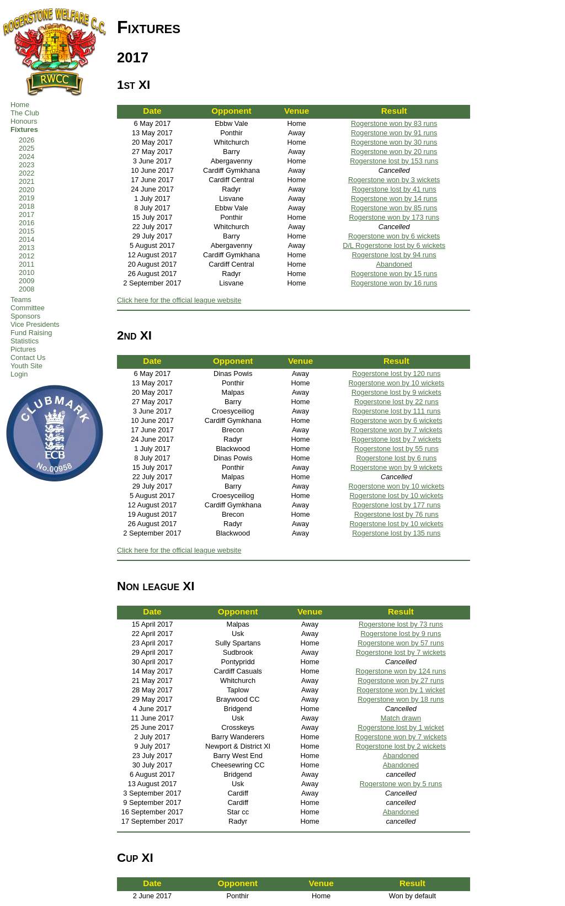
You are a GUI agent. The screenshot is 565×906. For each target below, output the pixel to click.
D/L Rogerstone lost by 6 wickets (394, 245)
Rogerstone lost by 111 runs (396, 411)
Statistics (24, 341)
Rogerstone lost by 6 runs (396, 458)
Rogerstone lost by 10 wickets (396, 495)
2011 (26, 264)
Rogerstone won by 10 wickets (397, 383)
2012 (26, 256)
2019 (26, 198)
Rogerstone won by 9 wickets (396, 467)
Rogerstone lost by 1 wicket (401, 727)
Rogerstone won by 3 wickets (394, 180)
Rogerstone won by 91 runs (394, 133)
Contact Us (27, 357)
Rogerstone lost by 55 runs (396, 448)
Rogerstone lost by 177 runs (396, 505)
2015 (26, 231)
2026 (26, 140)
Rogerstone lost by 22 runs (396, 402)
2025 (26, 148)
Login (19, 374)
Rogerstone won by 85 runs (394, 208)
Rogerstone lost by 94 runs (394, 255)
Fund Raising (31, 333)
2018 (26, 206)
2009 (26, 281)
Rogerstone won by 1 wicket (400, 690)
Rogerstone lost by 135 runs (396, 533)
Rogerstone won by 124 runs (401, 671)
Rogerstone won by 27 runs (401, 680)
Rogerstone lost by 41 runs (394, 189)
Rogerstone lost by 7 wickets (396, 439)
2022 (26, 173)
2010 (26, 272)
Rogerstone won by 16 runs (394, 283)
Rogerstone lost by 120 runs (396, 373)
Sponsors (25, 316)
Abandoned (394, 264)
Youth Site (26, 366)
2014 (26, 239)
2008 (26, 289)
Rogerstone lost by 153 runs (394, 161)
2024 (26, 156)
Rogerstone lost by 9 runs (401, 633)
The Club (24, 113)
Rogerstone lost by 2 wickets (401, 746)
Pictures (23, 349)
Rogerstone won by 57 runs (401, 643)
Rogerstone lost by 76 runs (396, 514)
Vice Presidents (35, 324)
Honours (23, 121)
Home (19, 104)
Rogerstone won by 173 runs (394, 217)
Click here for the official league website (179, 300)
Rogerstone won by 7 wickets (396, 430)
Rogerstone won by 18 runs (401, 699)
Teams (20, 299)
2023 (26, 165)
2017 (26, 214)
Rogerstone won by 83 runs (394, 123)
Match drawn (401, 718)
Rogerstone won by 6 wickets (394, 236)
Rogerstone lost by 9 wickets (396, 392)
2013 (26, 247)
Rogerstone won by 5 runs (401, 784)
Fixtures (24, 129)
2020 (26, 190)
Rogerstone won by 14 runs (394, 198)
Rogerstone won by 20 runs (394, 151)
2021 (26, 181)
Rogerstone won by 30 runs (394, 142)
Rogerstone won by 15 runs (394, 273)
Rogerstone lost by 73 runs (401, 624)
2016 (26, 223)
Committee (27, 308)
